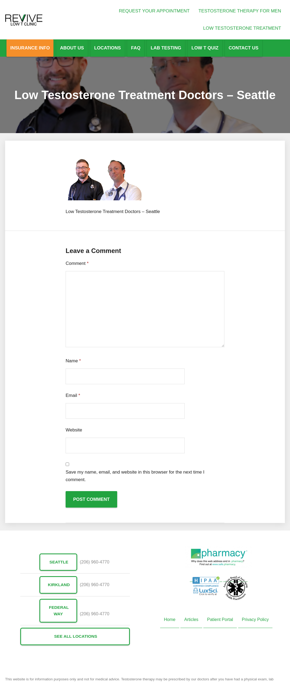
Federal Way (58, 611)
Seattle (58, 562)
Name (73, 360)
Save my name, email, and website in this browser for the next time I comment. (135, 476)
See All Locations (75, 637)
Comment (77, 263)
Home (170, 619)
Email (73, 395)
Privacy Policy (255, 619)
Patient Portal (220, 619)
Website (74, 430)
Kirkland (58, 585)
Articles (191, 619)
